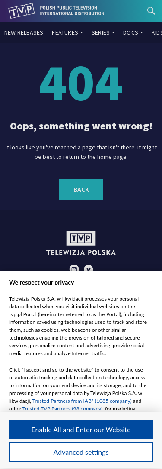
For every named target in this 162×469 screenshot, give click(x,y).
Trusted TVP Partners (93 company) (62, 408)
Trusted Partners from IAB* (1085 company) (82, 401)
